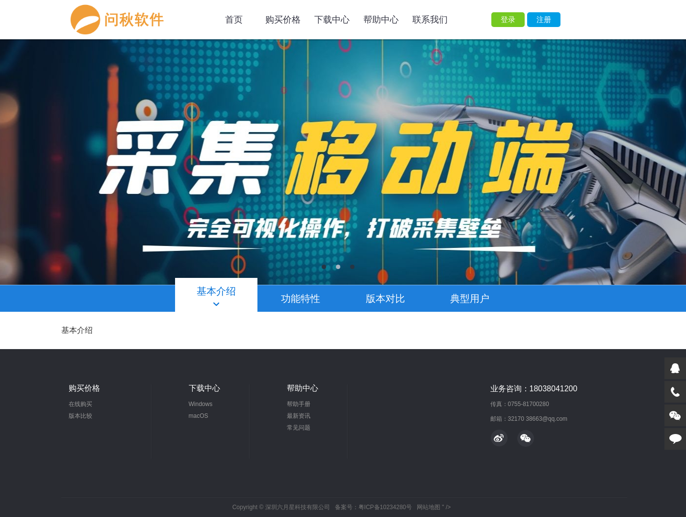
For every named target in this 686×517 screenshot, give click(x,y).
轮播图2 (343, 162)
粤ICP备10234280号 (385, 507)
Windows (201, 404)
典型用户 (469, 298)
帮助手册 (298, 404)
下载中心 (332, 20)
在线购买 (80, 404)
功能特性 (300, 298)
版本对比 (385, 298)
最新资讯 (298, 415)
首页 (234, 20)
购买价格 (283, 20)
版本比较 (80, 415)
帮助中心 (381, 20)
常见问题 (298, 427)
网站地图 (428, 507)
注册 (543, 19)
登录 (508, 19)
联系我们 (430, 20)
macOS (198, 415)
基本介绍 (216, 291)
